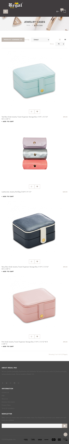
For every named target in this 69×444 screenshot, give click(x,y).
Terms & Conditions (8, 408)
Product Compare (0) (13, 39)
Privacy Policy (6, 405)
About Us (5, 399)
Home (28, 25)
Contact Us (5, 392)
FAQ (3, 396)
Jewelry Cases (38, 25)
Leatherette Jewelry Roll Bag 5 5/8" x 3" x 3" (16, 192)
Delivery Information (8, 402)
